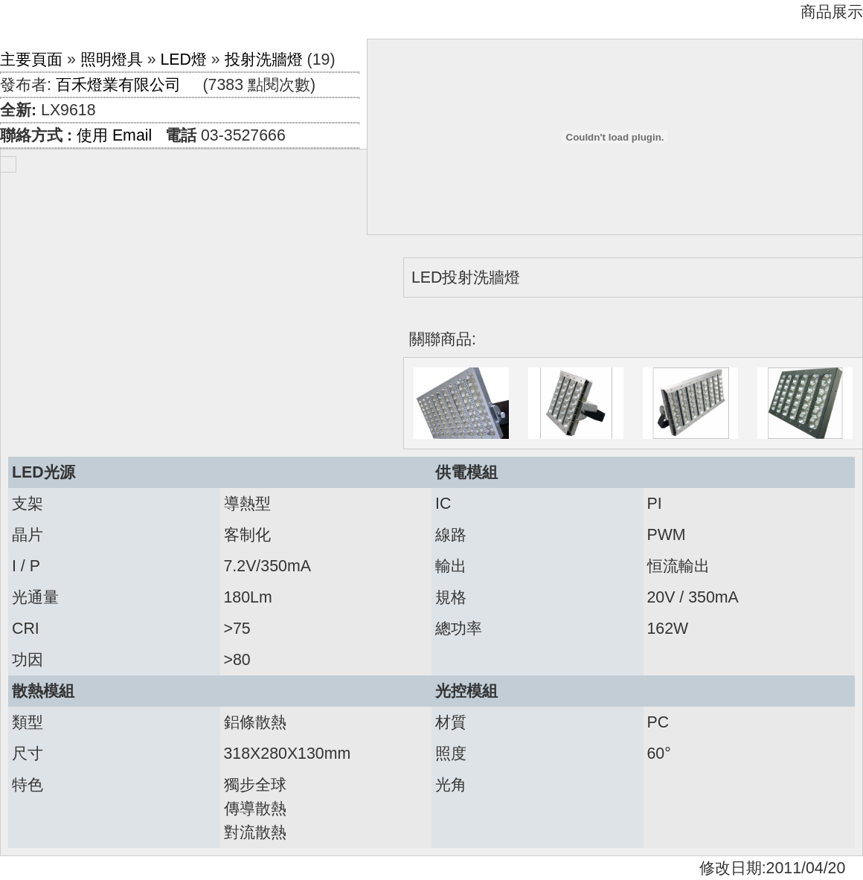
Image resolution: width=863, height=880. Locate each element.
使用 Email (114, 135)
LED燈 (183, 59)
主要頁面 (31, 59)
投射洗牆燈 (264, 59)
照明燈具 (111, 59)
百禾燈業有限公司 (118, 85)
